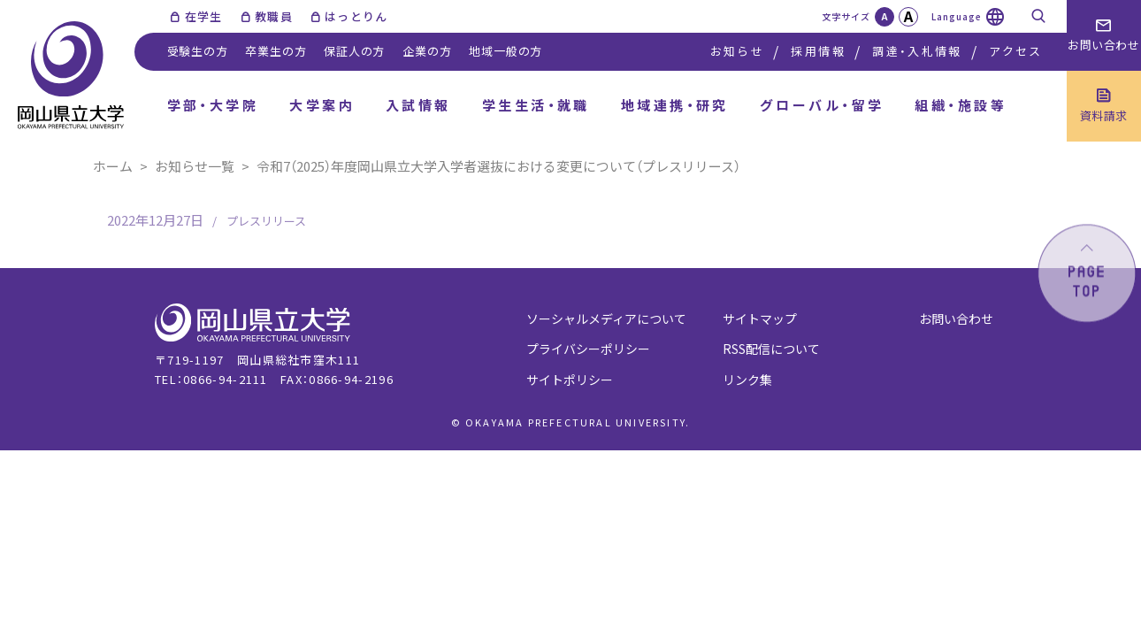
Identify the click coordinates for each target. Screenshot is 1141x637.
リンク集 (747, 379)
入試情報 (418, 105)
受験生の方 (197, 50)
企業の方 (426, 50)
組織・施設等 (961, 105)
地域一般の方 (505, 50)
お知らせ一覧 (194, 166)
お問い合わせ (956, 318)
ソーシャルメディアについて (606, 318)
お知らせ (737, 50)
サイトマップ (760, 318)
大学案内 (322, 105)
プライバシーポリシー (588, 348)
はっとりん (356, 16)
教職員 (274, 16)
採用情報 (818, 50)
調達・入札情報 (916, 50)
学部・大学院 (213, 105)
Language (956, 16)
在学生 (204, 16)
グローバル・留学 (822, 105)
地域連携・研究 (675, 105)
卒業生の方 (275, 50)
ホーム (113, 166)
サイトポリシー (569, 379)
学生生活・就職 (536, 105)
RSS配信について (771, 348)
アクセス (1015, 50)
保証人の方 (354, 50)
